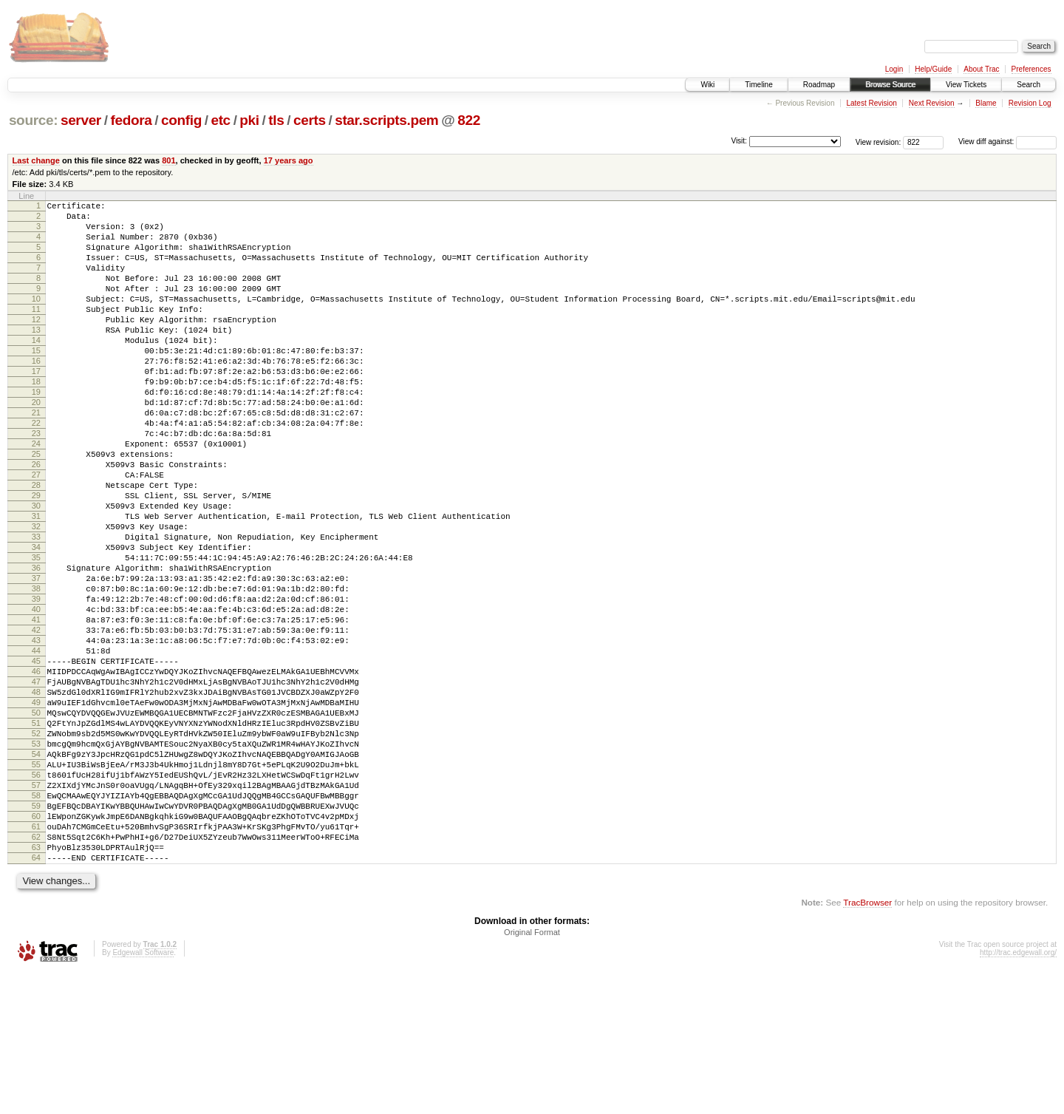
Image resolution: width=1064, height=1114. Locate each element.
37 (36, 657)
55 (36, 884)
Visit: (739, 141)
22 (36, 469)
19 (36, 431)
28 (36, 544)
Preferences (1031, 69)
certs (309, 120)
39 (36, 683)
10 (36, 318)
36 (36, 645)
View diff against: (1007, 141)
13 (36, 356)
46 (36, 771)
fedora (130, 120)
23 (36, 482)
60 (36, 947)
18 (36, 419)
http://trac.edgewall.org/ (1018, 1094)
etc (220, 120)
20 (36, 444)
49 (36, 808)
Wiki (707, 85)
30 (36, 570)
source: (33, 120)
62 (36, 972)
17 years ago (288, 160)
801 (168, 160)
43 (36, 733)
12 (36, 343)
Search (1028, 85)
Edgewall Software (143, 1094)
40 (36, 695)
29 (36, 557)
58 (36, 921)
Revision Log (1030, 103)
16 (36, 394)
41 (36, 708)
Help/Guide (933, 69)
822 (468, 120)
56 (36, 896)
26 (36, 519)
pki (249, 120)
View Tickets (966, 85)
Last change (36, 160)
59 (36, 934)
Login (894, 69)
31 (36, 582)
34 (36, 620)
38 (36, 670)
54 (36, 871)
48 (36, 796)
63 (36, 984)
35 (36, 632)
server (81, 120)
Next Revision (932, 103)
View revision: (878, 141)
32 (36, 595)
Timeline (758, 85)
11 (36, 331)
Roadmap (819, 85)
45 (36, 758)
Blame (985, 103)
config (181, 120)
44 (36, 745)
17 (36, 406)
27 (36, 532)
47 (36, 783)
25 (36, 507)
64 (36, 997)
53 (36, 859)
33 (36, 607)
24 (36, 494)
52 (36, 846)
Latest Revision (871, 103)
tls (276, 120)
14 (36, 368)
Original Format (532, 1074)
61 (36, 959)
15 (36, 381)
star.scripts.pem (386, 120)
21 (36, 456)
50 (36, 821)
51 (36, 833)
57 (36, 909)
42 (36, 720)
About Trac (981, 69)
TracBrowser (867, 1044)
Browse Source (890, 85)
